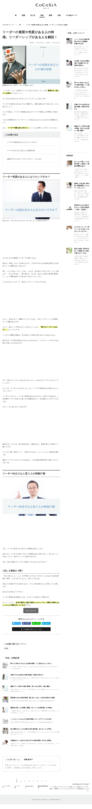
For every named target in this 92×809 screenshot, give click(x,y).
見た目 (32, 15)
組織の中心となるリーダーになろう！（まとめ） (24, 159)
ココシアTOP (6, 787)
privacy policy (29, 787)
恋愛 (23, 15)
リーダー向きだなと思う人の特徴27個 (21, 150)
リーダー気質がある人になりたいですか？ (22, 142)
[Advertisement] (31, 239)
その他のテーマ (71, 15)
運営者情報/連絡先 (43, 787)
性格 (42, 15)
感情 (50, 15)
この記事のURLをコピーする (31, 629)
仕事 (59, 15)
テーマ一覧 (17, 787)
